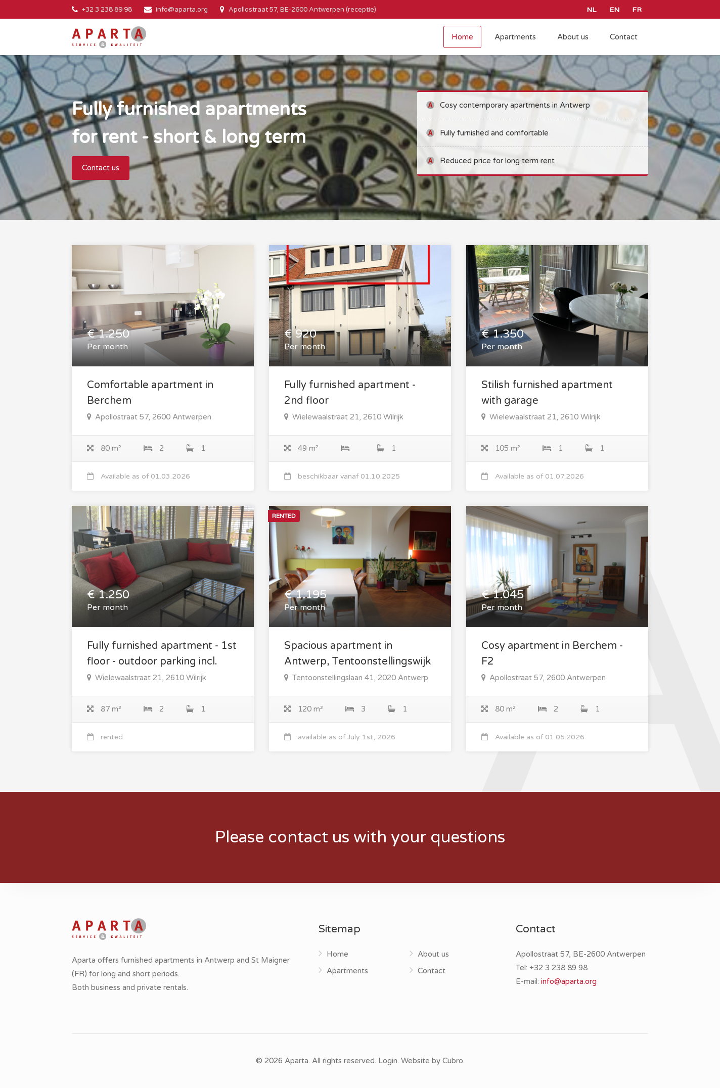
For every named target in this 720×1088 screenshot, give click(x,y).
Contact (624, 36)
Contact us (100, 167)
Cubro (452, 1060)
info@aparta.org (182, 10)
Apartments (515, 36)
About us (573, 36)
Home (462, 36)
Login (387, 1060)
